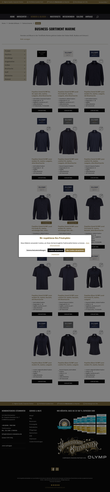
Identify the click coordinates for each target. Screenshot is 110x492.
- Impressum (55, 254)
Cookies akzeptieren (56, 250)
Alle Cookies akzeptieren (75, 250)
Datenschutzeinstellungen (36, 250)
